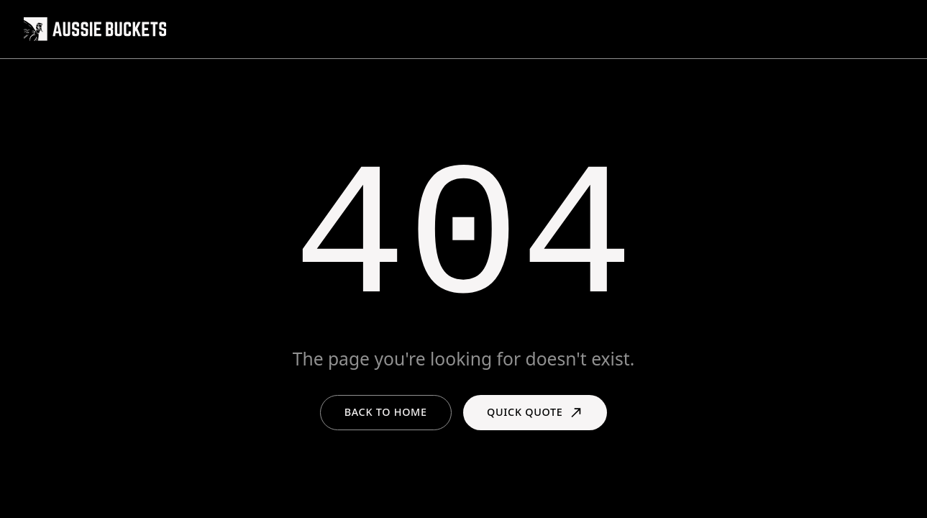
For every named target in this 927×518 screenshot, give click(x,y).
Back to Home (385, 412)
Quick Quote (535, 412)
